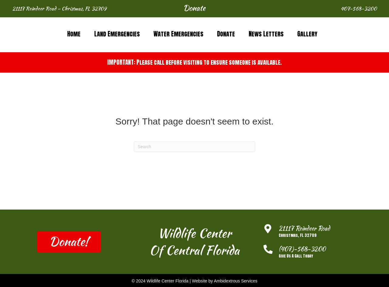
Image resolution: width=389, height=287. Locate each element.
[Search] (194, 147)
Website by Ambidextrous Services (224, 280)
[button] (194, 9)
